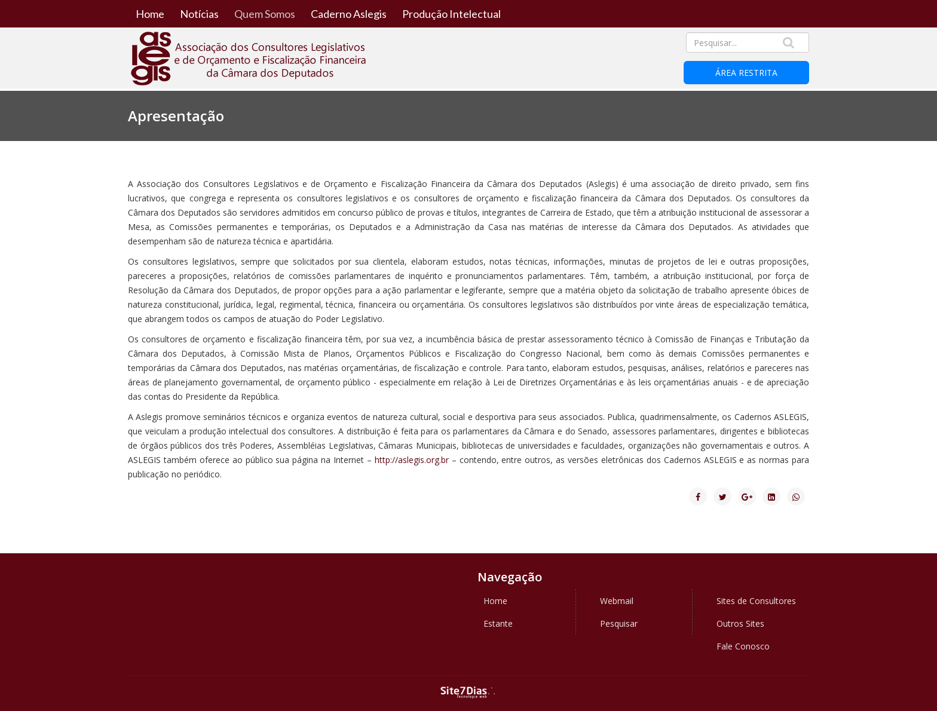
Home (150, 13)
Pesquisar (619, 623)
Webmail (616, 600)
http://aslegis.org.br (412, 459)
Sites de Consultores (756, 600)
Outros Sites (740, 623)
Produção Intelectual (451, 13)
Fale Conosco (743, 646)
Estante (498, 623)
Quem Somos (264, 13)
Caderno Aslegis (349, 13)
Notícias (199, 13)
